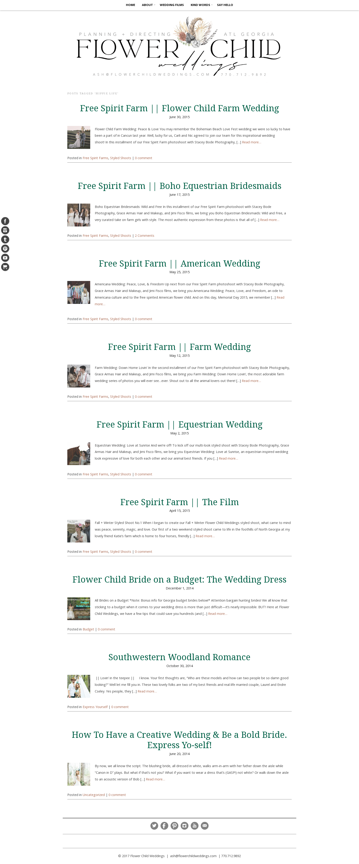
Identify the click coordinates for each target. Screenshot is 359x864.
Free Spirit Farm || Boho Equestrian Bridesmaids (179, 186)
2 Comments (144, 235)
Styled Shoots (120, 158)
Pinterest (174, 826)
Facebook (164, 826)
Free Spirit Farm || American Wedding (179, 264)
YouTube (195, 826)
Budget (88, 629)
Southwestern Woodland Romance (179, 657)
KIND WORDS (200, 5)
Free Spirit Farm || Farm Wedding (179, 347)
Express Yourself (95, 707)
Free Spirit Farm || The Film (179, 502)
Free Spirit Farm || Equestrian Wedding (180, 425)
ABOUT (147, 5)
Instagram (184, 826)
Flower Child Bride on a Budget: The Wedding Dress (179, 580)
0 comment (143, 158)
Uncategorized (94, 795)
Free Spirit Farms (95, 158)
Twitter (154, 826)
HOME (130, 5)
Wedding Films (172, 5)
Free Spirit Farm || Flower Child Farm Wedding (179, 108)
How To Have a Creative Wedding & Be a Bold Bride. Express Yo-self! (179, 740)
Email (205, 826)
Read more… (251, 142)
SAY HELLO (225, 5)
